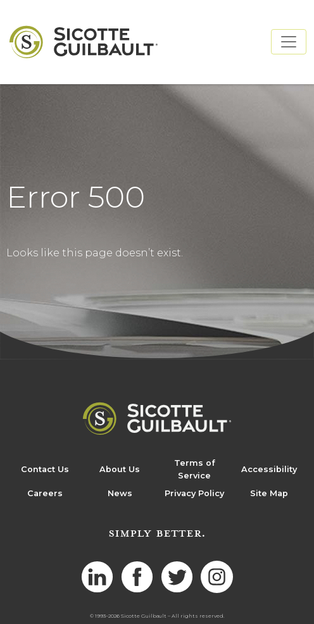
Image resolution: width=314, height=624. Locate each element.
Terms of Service (194, 469)
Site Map (269, 493)
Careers (45, 493)
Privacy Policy (194, 493)
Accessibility (269, 469)
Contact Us (45, 469)
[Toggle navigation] (288, 41)
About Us (119, 469)
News (120, 493)
